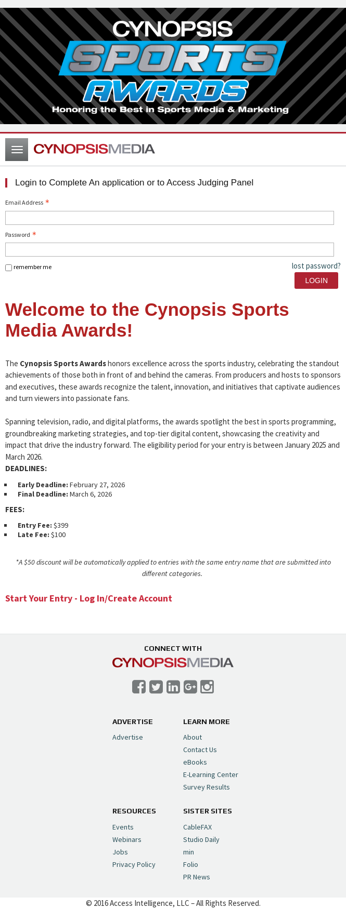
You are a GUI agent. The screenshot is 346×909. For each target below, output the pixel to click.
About (192, 737)
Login (316, 280)
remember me (33, 267)
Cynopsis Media (94, 149)
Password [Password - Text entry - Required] (22, 234)
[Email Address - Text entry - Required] (169, 218)
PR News (196, 876)
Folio (190, 864)
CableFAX (197, 827)
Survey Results (206, 787)
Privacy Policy (134, 864)
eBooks (195, 762)
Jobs (120, 852)
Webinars (127, 839)
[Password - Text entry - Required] (169, 250)
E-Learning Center (210, 774)
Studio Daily (201, 839)
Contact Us (200, 749)
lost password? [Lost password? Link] (316, 266)
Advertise (127, 737)
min (188, 852)
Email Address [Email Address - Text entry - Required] (28, 202)
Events (123, 827)
